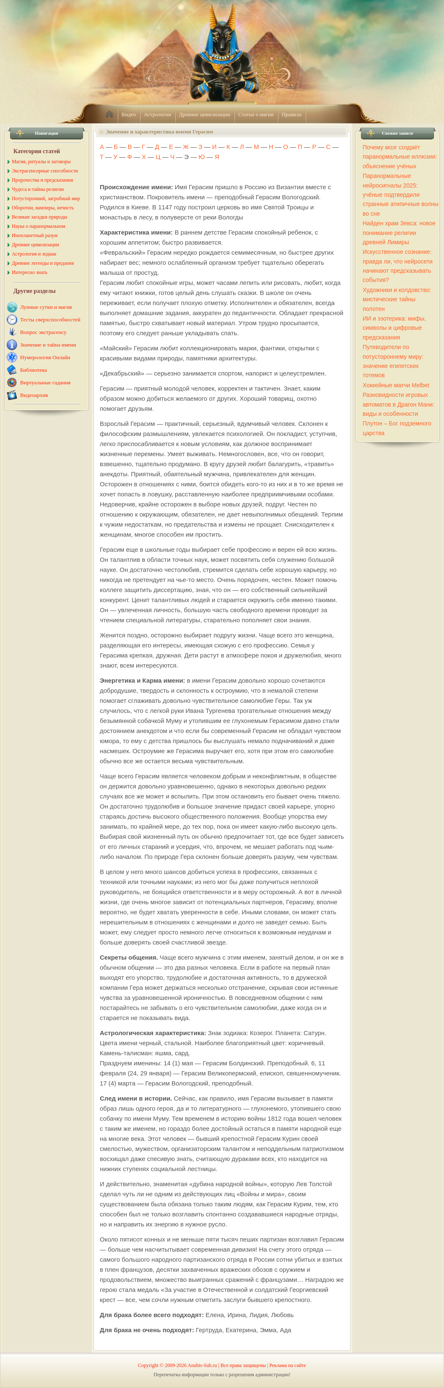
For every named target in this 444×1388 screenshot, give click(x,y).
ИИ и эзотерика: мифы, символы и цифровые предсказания (394, 328)
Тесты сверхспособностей (50, 319)
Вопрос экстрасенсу (43, 332)
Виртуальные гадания (45, 382)
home (109, 114)
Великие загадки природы (40, 217)
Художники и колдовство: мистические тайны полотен (397, 299)
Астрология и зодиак (34, 254)
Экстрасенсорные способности (45, 171)
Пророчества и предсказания (42, 180)
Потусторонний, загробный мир (46, 198)
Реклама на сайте (288, 1365)
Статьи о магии (256, 114)
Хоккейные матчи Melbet (396, 385)
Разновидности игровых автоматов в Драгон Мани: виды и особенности (398, 404)
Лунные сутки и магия (46, 307)
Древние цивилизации (204, 114)
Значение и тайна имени (48, 345)
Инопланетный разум (34, 235)
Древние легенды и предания (43, 263)
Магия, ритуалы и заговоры (41, 161)
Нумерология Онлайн (45, 357)
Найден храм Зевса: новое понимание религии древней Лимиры (399, 232)
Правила (291, 114)
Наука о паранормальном (38, 226)
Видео (129, 114)
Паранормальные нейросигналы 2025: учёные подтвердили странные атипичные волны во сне (401, 194)
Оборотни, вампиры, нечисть (43, 208)
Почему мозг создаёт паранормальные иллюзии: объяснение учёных (400, 157)
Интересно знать (29, 272)
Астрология (157, 114)
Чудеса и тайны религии (38, 189)
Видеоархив (34, 395)
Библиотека (33, 370)
